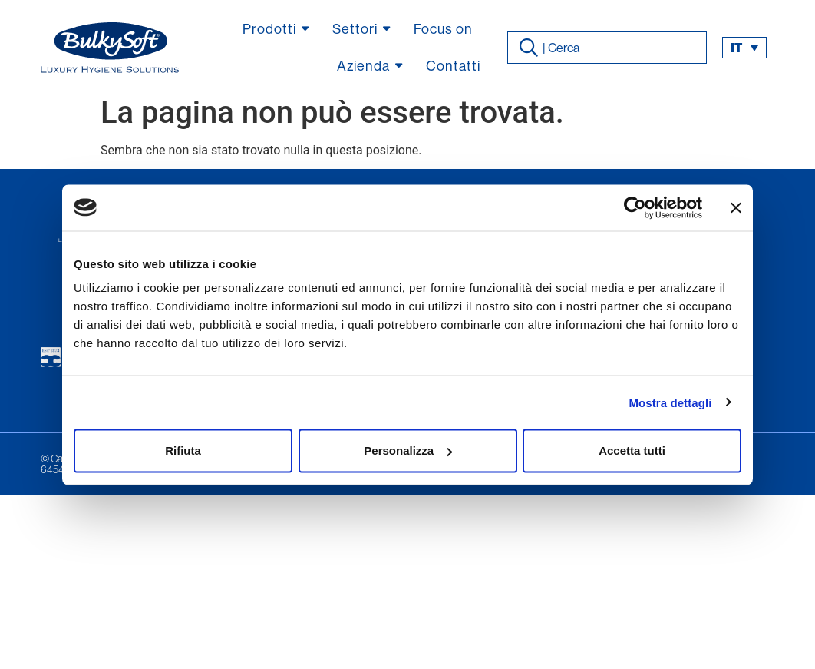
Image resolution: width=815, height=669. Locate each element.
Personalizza (408, 450)
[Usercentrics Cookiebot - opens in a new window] (635, 207)
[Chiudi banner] (736, 207)
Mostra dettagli (670, 402)
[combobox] (607, 47)
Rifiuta (183, 450)
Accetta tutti (632, 450)
